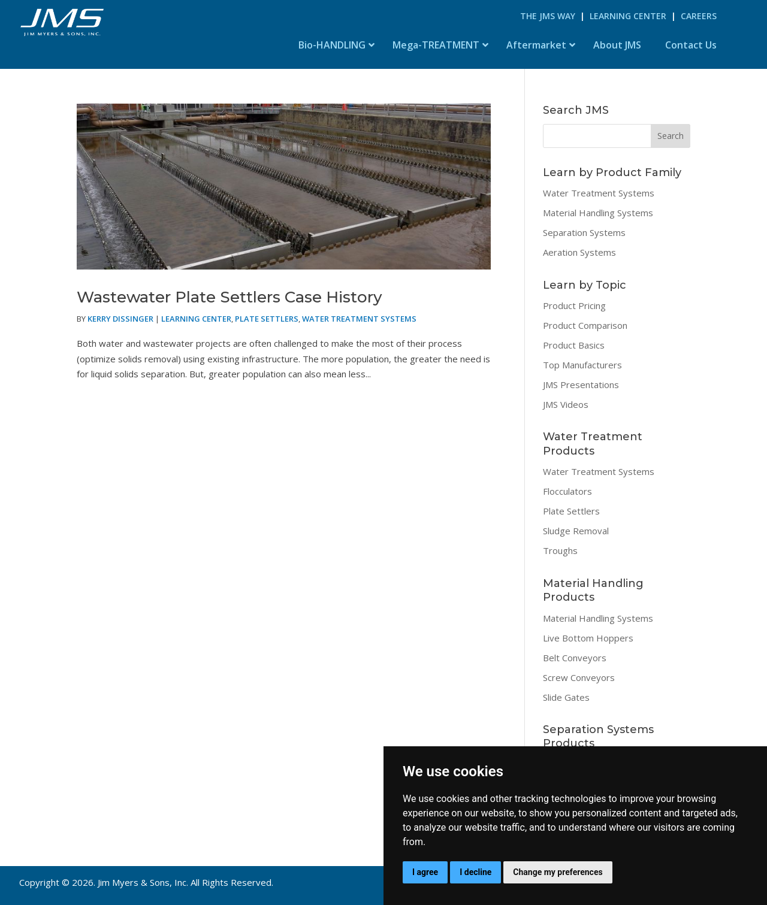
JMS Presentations (581, 385)
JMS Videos (565, 404)
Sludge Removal (576, 531)
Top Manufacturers (582, 365)
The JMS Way (547, 16)
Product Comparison (585, 325)
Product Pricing (574, 305)
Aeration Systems (579, 252)
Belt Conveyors (574, 658)
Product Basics (574, 345)
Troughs (560, 550)
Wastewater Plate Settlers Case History (229, 297)
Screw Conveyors (579, 677)
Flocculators (567, 491)
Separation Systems (584, 232)
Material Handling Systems (598, 213)
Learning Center (628, 16)
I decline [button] (475, 872)
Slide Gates (566, 697)
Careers (699, 16)
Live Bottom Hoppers (588, 638)
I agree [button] (425, 872)
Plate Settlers (266, 318)
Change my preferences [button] (557, 872)
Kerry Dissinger (120, 318)
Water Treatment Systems (359, 318)
